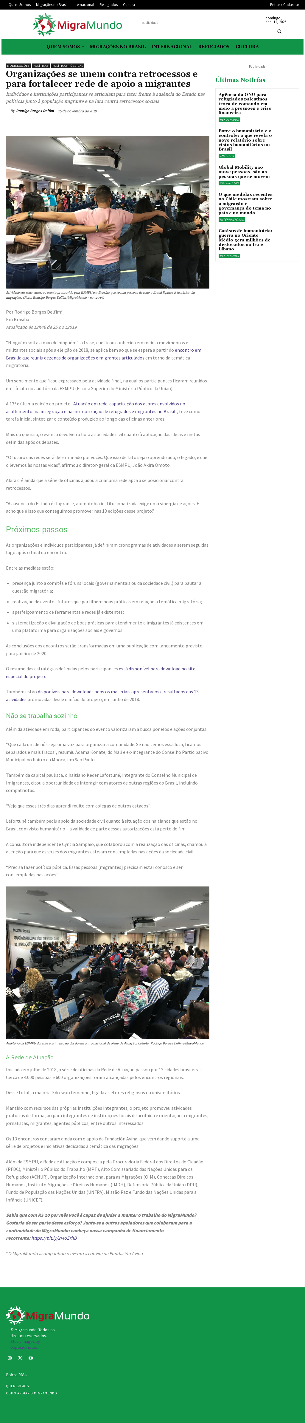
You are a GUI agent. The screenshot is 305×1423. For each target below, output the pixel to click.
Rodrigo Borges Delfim (35, 110)
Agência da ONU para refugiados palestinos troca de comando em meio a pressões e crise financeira (245, 104)
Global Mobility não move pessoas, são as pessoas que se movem (244, 172)
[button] (279, 31)
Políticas (41, 65)
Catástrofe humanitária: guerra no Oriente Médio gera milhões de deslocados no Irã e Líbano (245, 240)
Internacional (232, 219)
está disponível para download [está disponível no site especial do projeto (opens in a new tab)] (149, 669)
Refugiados (229, 120)
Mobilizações (18, 65)
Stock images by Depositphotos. (25, 1344)
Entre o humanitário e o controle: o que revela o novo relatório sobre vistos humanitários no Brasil (245, 140)
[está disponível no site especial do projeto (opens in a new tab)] (180, 669)
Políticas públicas (67, 65)
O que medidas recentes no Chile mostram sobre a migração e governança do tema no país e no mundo (246, 204)
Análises (227, 156)
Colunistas (229, 183)
